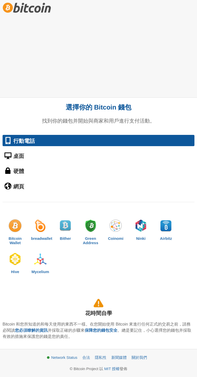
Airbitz (166, 229)
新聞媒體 (119, 357)
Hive (15, 262)
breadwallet (40, 229)
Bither (65, 229)
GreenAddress (90, 231)
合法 (86, 357)
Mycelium (40, 262)
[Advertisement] (98, 54)
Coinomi (115, 229)
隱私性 (100, 357)
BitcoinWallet (15, 231)
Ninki (141, 229)
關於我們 (139, 357)
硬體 (18, 171)
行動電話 (24, 141)
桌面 (18, 156)
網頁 (18, 186)
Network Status (64, 357)
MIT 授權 (112, 369)
